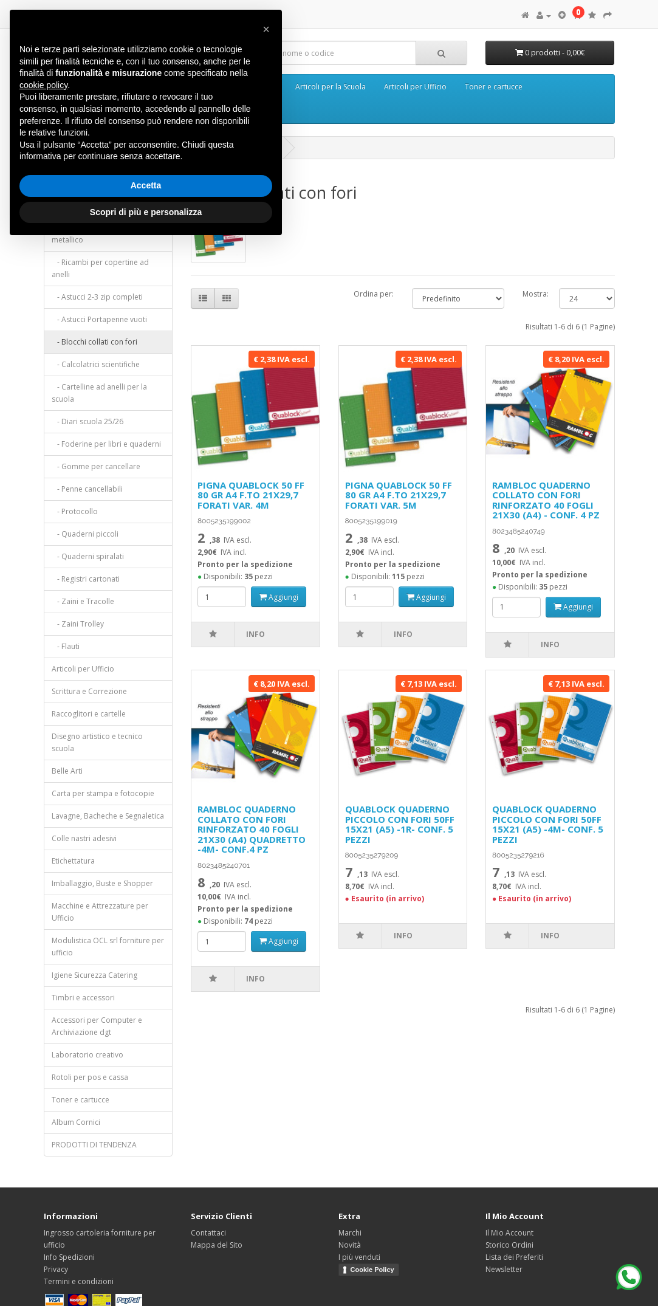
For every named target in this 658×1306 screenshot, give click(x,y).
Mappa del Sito (216, 1245)
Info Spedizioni (69, 1257)
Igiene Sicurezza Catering (94, 975)
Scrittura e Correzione (89, 691)
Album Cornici (76, 1122)
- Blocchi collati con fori (94, 342)
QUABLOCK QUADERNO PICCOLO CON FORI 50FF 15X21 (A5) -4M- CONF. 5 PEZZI (547, 824)
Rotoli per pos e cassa (90, 1077)
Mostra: (532, 294)
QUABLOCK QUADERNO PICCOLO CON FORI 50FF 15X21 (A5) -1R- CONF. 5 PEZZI (399, 824)
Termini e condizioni (79, 1281)
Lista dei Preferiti (514, 1257)
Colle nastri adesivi (84, 838)
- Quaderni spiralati (88, 556)
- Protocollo (75, 511)
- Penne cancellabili (87, 489)
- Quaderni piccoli (85, 534)
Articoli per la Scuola (330, 86)
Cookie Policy (372, 1269)
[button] (266, 29)
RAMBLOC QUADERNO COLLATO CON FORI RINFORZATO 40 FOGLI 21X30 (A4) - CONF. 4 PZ (546, 500)
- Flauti (66, 646)
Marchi (350, 1233)
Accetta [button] (146, 185)
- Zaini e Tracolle (83, 601)
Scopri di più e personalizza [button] (146, 212)
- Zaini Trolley (78, 624)
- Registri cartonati (86, 579)
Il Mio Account (509, 1233)
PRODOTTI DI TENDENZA (94, 1144)
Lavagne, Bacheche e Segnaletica (108, 816)
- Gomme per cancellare (96, 466)
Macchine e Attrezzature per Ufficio (100, 912)
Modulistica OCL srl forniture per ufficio (108, 946)
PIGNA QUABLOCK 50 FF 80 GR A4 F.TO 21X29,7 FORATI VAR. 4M (250, 495)
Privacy (56, 1269)
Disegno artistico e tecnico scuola (97, 742)
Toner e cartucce (494, 86)
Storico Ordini (509, 1245)
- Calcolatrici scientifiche (96, 364)
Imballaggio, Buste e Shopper (102, 883)
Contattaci (208, 1233)
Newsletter (504, 1269)
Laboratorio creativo (87, 1055)
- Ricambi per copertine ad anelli (100, 268)
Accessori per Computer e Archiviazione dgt (97, 1026)
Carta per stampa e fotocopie (103, 793)
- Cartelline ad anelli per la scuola (99, 393)
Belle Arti (67, 771)
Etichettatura (73, 861)
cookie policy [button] (43, 85)
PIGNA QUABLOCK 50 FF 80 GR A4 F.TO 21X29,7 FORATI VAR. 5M (398, 495)
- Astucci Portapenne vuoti (99, 319)
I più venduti (359, 1257)
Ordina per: (374, 294)
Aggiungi (278, 597)
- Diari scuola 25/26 (87, 421)
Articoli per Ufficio (415, 86)
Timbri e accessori (83, 997)
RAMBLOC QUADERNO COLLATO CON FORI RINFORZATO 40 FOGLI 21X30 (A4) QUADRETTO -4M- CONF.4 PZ (251, 829)
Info (255, 634)
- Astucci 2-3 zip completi (97, 297)
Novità (349, 1245)
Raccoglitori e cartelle (89, 714)
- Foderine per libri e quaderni (106, 444)
